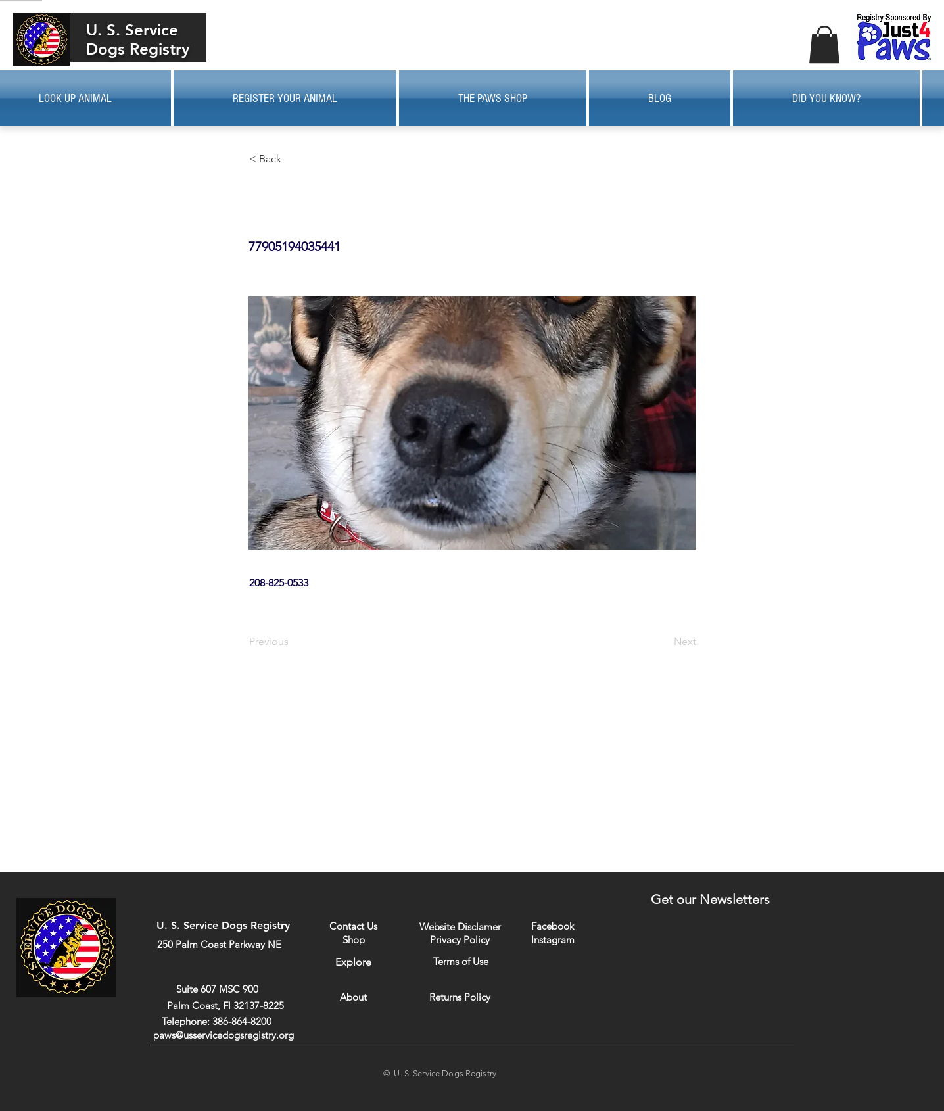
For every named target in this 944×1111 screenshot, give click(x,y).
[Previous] (292, 641)
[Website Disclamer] (460, 927)
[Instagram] (552, 939)
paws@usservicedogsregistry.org (223, 1035)
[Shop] (353, 940)
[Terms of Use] (460, 961)
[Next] (663, 641)
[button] (824, 44)
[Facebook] (552, 926)
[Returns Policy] (459, 997)
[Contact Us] (353, 926)
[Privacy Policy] (459, 939)
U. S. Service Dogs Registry (137, 39)
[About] (353, 997)
